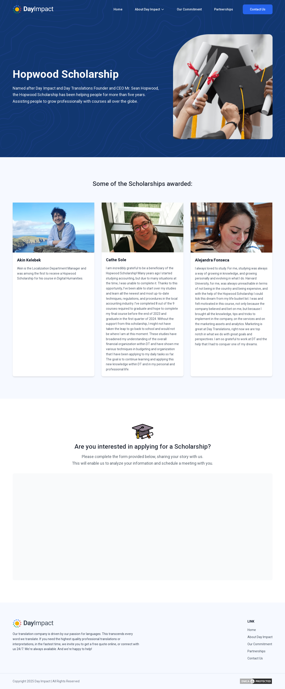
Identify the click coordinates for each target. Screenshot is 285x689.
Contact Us (257, 9)
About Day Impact (149, 9)
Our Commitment (189, 9)
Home (118, 9)
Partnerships (223, 9)
